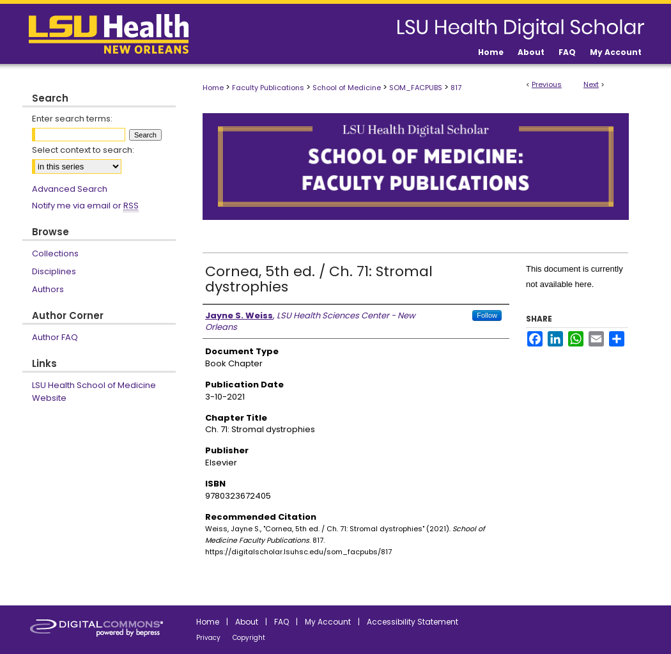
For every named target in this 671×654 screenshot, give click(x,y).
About (246, 621)
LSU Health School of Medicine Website (94, 391)
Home (213, 87)
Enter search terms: (72, 119)
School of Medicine (346, 87)
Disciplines (54, 271)
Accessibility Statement (412, 621)
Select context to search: (83, 150)
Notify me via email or (85, 205)
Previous (547, 84)
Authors (48, 289)
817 (456, 87)
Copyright (249, 637)
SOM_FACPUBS (415, 87)
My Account (328, 621)
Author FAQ (55, 337)
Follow (487, 315)
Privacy (208, 637)
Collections (55, 253)
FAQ (281, 621)
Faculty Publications (268, 87)
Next (591, 84)
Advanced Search (69, 189)
